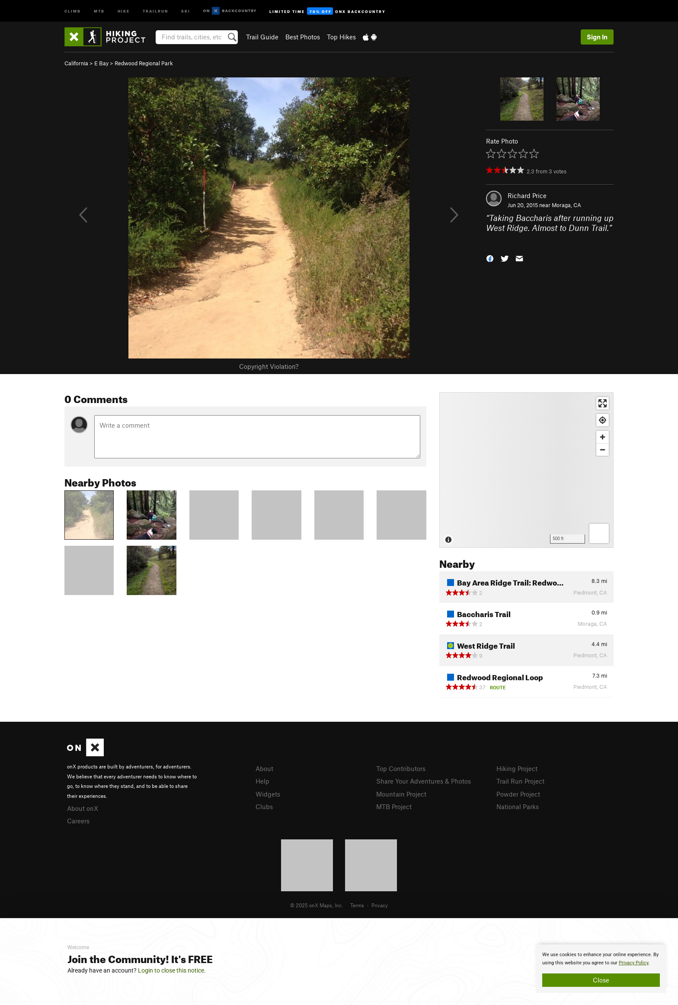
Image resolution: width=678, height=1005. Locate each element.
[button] (490, 258)
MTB (99, 10)
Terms (357, 905)
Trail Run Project (520, 781)
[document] (601, 969)
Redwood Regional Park (144, 63)
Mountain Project (401, 794)
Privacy (379, 905)
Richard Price (527, 195)
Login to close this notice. (172, 970)
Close (601, 980)
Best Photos (302, 37)
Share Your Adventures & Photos (423, 781)
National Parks (517, 806)
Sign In (597, 37)
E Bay (101, 63)
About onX (82, 808)
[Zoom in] (602, 437)
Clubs (264, 806)
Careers (78, 821)
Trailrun (155, 10)
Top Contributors (400, 768)
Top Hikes (341, 37)
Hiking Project (516, 768)
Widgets (268, 794)
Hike (124, 10)
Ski (185, 10)
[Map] (526, 470)
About (264, 768)
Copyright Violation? (268, 366)
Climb (72, 10)
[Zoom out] (602, 449)
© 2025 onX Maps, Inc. (316, 905)
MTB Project (394, 806)
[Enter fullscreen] (602, 403)
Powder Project (518, 794)
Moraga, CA (566, 205)
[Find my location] (602, 420)
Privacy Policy (634, 963)
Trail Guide (262, 37)
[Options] (599, 533)
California (76, 63)
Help (262, 781)
